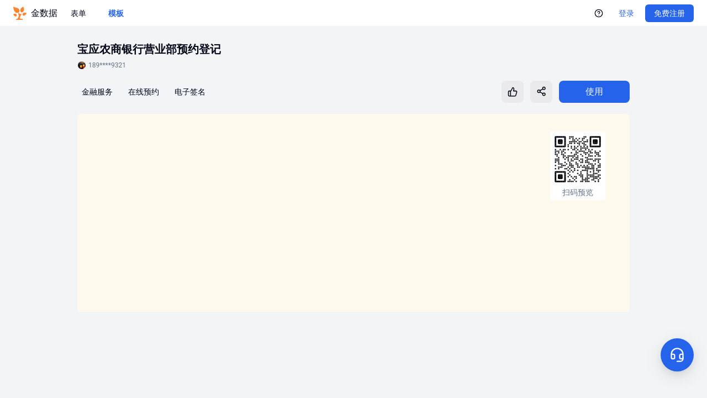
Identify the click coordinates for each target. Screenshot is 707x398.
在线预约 (143, 91)
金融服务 (97, 91)
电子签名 (190, 91)
